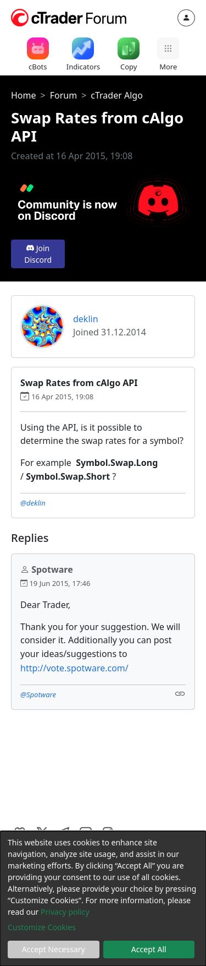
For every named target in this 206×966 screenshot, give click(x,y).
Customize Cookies (42, 927)
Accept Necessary (53, 949)
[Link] (180, 693)
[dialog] (103, 898)
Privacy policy (65, 912)
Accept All (148, 949)
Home (23, 95)
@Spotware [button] (38, 694)
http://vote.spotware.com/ (74, 668)
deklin (85, 319)
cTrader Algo (117, 95)
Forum (63, 95)
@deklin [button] (33, 503)
